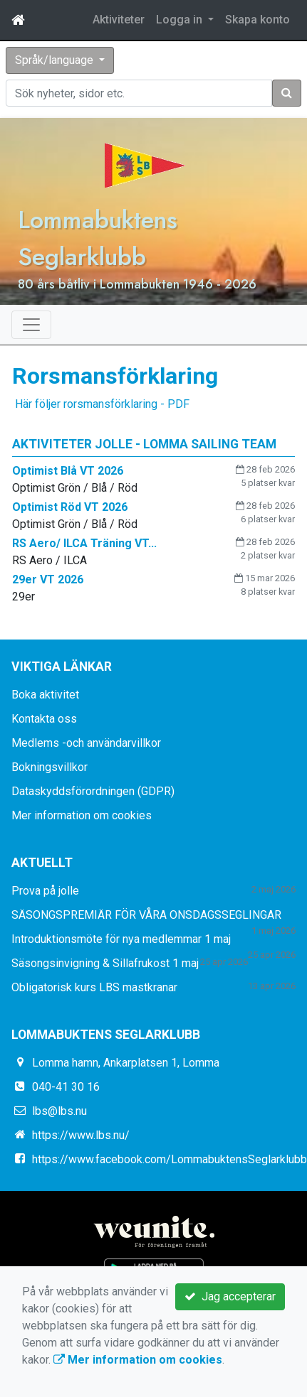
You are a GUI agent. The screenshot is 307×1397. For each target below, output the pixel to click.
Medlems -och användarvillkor (86, 743)
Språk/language (55, 60)
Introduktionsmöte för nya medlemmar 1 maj (121, 939)
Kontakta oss (44, 719)
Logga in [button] (180, 19)
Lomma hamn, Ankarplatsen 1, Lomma (125, 1062)
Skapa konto (257, 19)
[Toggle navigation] (31, 325)
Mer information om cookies (81, 815)
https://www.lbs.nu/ (81, 1135)
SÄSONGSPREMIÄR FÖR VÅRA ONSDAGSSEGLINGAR (146, 915)
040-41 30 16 (66, 1087)
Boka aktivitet (45, 694)
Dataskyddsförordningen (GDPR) (93, 791)
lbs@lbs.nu (59, 1111)
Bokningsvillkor (49, 767)
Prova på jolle (45, 890)
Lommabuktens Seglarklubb (97, 238)
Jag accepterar (230, 1296)
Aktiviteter (119, 19)
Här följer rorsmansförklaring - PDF (100, 404)
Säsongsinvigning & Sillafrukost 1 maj (105, 963)
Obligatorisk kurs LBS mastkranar (94, 987)
